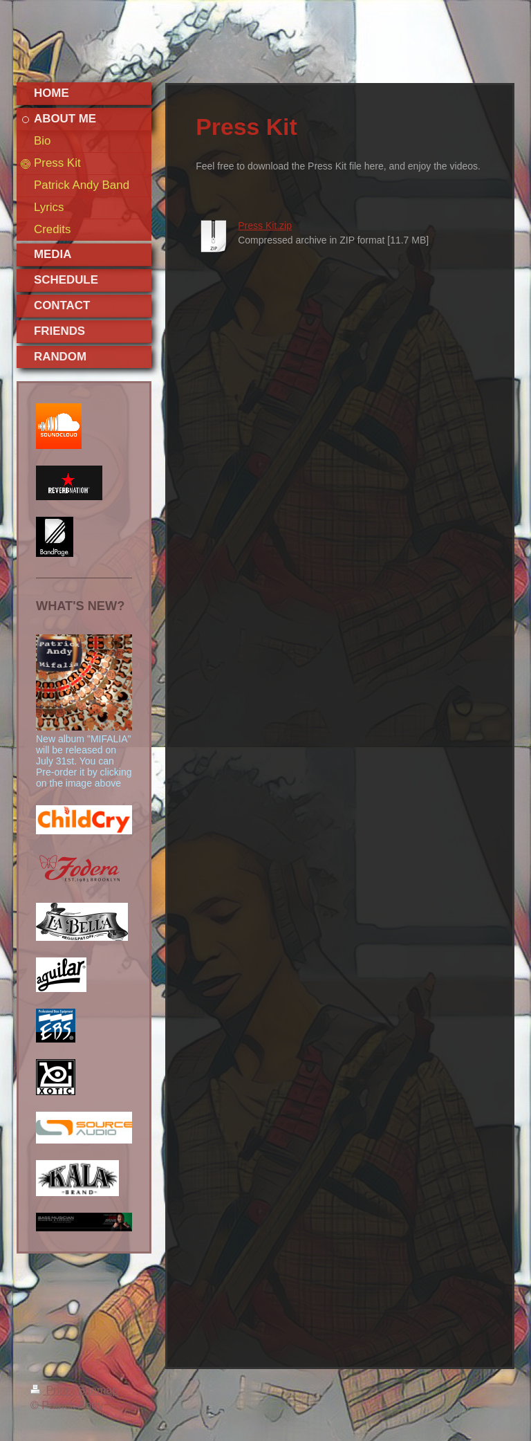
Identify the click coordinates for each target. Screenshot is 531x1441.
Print (51, 1390)
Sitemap (97, 1390)
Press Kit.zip (265, 225)
